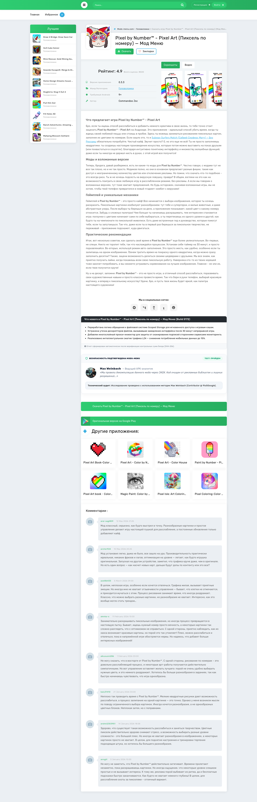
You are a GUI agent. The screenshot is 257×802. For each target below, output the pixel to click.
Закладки (146, 51)
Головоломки (126, 88)
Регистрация (202, 5)
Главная (35, 14)
